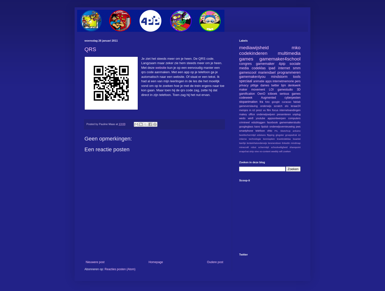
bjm (283, 85)
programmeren (289, 72)
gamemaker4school (280, 58)
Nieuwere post (95, 262)
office (252, 114)
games (246, 58)
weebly (274, 151)
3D (299, 89)
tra (261, 102)
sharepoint (295, 147)
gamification (247, 93)
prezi (259, 110)
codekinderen (253, 53)
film (269, 110)
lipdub (264, 126)
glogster (280, 135)
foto (267, 101)
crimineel (244, 122)
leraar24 (296, 106)
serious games (290, 93)
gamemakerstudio (290, 122)
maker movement (252, 89)
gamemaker (265, 64)
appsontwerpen (277, 118)
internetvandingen (290, 110)
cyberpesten (293, 97)
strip (251, 151)
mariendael (266, 72)
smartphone (246, 130)
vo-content (265, 151)
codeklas (259, 68)
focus (275, 110)
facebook (272, 122)
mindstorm (279, 77)
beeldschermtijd (247, 135)
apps (268, 81)
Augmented (268, 97)
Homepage (156, 262)
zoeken (287, 151)
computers (294, 118)
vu (264, 110)
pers (298, 81)
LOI (271, 89)
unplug (297, 114)
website (161, 68)
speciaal (245, 81)
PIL (276, 130)
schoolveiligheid (279, 147)
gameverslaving (248, 106)
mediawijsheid (254, 47)
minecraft (244, 147)
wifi (281, 151)
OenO (261, 93)
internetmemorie (283, 81)
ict (299, 135)
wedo (242, 118)
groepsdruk (291, 135)
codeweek (245, 97)
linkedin (286, 143)
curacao (286, 101)
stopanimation (248, 102)
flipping (270, 135)
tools (297, 77)
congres (245, 64)
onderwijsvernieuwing (282, 126)
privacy (243, 85)
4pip (282, 64)
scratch (278, 106)
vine (256, 151)
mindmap (296, 143)
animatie (258, 81)
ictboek (272, 93)
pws (298, 126)
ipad (272, 68)
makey (243, 114)
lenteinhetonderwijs (257, 143)
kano (257, 126)
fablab (297, 101)
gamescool (247, 72)
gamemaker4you (252, 77)
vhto (269, 130)
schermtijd (263, 147)
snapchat (244, 151)
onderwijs (266, 106)
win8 (250, 118)
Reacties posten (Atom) (120, 269)
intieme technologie (250, 139)
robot (253, 147)
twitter (275, 85)
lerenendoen (274, 143)
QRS (90, 49)
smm (297, 68)
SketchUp (285, 130)
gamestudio (285, 89)
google (276, 101)
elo (286, 106)
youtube (260, 118)
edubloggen (258, 122)
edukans (261, 135)
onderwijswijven (266, 114)
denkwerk (294, 85)
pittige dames (259, 85)
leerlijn (242, 143)
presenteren (284, 114)
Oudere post (215, 262)
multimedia (289, 53)
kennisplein (269, 139)
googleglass (246, 126)
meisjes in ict (247, 110)
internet (284, 68)
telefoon (260, 130)
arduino (297, 130)
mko (296, 47)
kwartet (297, 139)
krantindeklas (284, 139)
